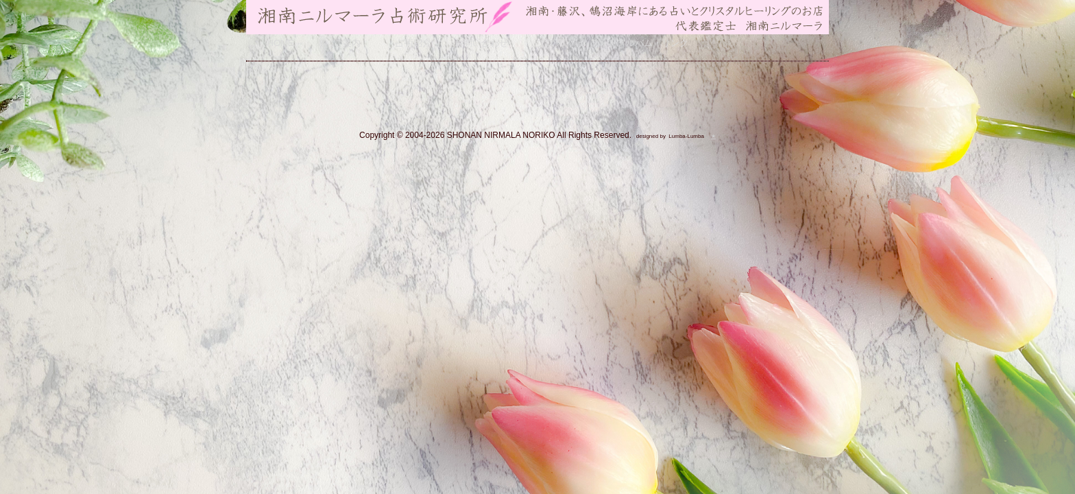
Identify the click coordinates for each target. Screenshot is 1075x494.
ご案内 (347, 43)
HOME (280, 43)
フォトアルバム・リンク (639, 43)
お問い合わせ (481, 43)
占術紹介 (413, 43)
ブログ (549, 43)
